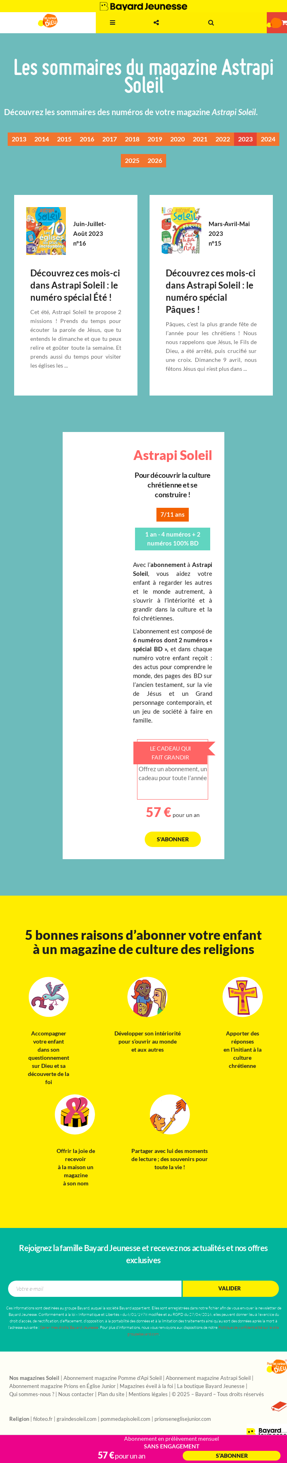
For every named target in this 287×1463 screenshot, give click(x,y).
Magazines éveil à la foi (146, 1386)
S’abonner (232, 1455)
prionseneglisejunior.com (182, 1419)
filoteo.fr (43, 1419)
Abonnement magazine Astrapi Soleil (208, 1378)
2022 (222, 139)
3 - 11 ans (80, 30)
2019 (155, 139)
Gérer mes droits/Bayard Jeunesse (69, 1327)
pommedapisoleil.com (125, 1419)
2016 (87, 139)
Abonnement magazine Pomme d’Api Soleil (112, 1378)
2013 (19, 139)
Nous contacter (76, 1394)
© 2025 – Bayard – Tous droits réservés (218, 1394)
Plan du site (111, 1394)
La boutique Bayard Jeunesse (211, 1386)
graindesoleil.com (77, 1419)
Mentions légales (148, 1394)
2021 (200, 139)
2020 (177, 139)
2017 (109, 139)
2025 (132, 160)
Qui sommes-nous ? (31, 1394)
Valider (229, 1288)
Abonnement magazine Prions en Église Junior (62, 1386)
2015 (64, 139)
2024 (268, 139)
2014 (41, 139)
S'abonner (173, 839)
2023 (245, 139)
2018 (132, 139)
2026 (155, 160)
